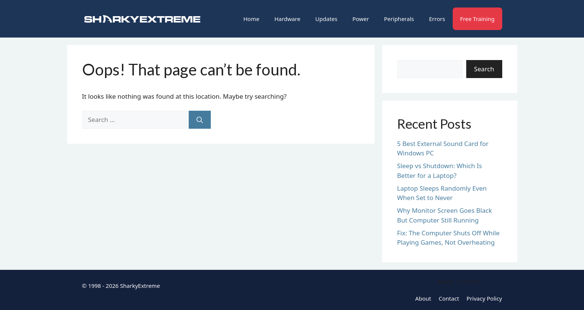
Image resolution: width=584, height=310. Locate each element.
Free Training (477, 19)
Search (484, 69)
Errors (437, 19)
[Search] (200, 120)
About (423, 298)
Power (360, 19)
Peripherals (399, 19)
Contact (449, 298)
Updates (326, 19)
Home (251, 19)
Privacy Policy (484, 298)
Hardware (287, 19)
